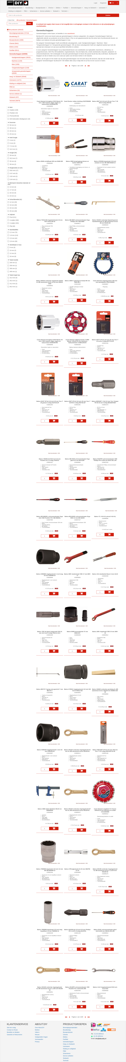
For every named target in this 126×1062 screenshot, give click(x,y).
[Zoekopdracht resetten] (91, 15)
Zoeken (107, 15)
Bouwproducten (41, 8)
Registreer (103, 3)
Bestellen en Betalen (13, 1032)
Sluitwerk (56, 11)
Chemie (51, 8)
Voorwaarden (39, 1039)
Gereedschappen (77, 8)
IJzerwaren (103, 8)
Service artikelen (45, 11)
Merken (37, 1030)
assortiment (71, 33)
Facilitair (66, 8)
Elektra (58, 8)
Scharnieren (34, 11)
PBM (26, 11)
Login (95, 3)
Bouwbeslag (29, 8)
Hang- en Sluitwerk (90, 8)
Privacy (37, 1041)
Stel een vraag (11, 1027)
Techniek (64, 11)
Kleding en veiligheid (15, 11)
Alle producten (20, 20)
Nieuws (37, 1034)
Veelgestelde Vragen (41, 1037)
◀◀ (66, 65)
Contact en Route (12, 1030)
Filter (29, 23)
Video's (37, 1032)
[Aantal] (45, 123)
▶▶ (89, 65)
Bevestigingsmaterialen (16, 8)
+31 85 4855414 (99, 1034)
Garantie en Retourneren (14, 1034)
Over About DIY (39, 1027)
